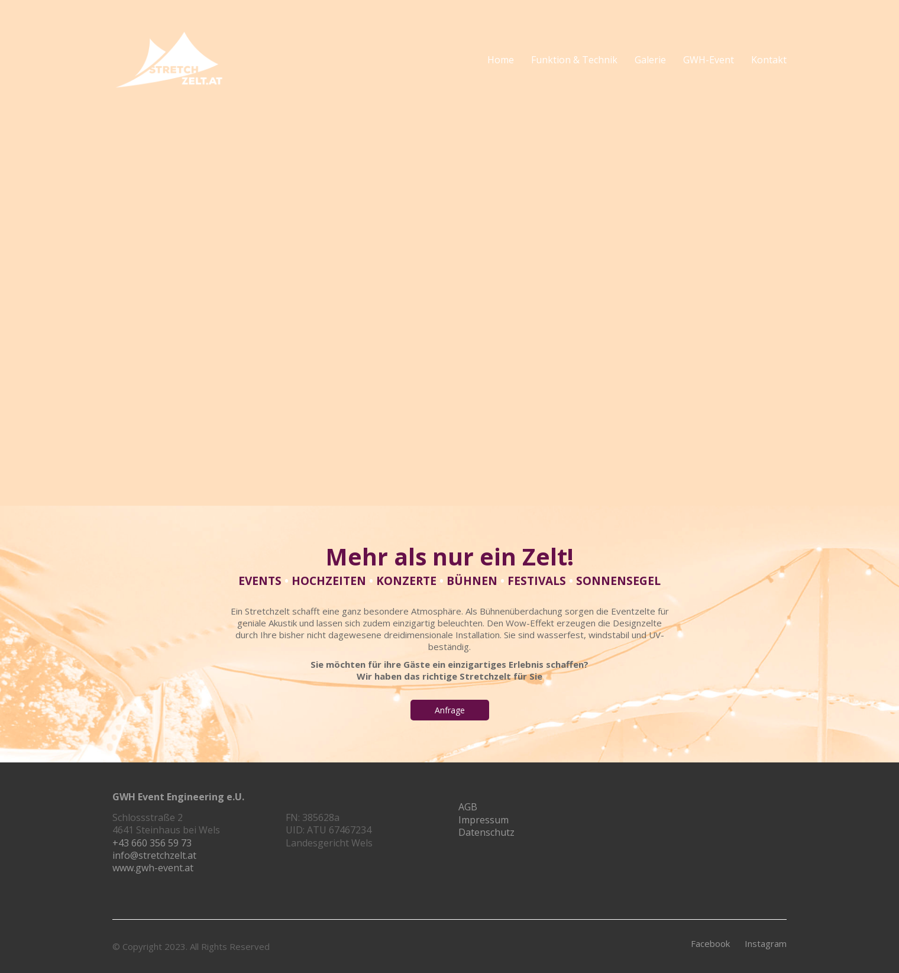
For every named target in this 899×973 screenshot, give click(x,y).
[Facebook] (710, 943)
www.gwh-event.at (152, 868)
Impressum (483, 820)
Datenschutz (486, 832)
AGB (467, 807)
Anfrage (450, 710)
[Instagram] (766, 943)
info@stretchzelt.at (154, 855)
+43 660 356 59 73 (152, 843)
